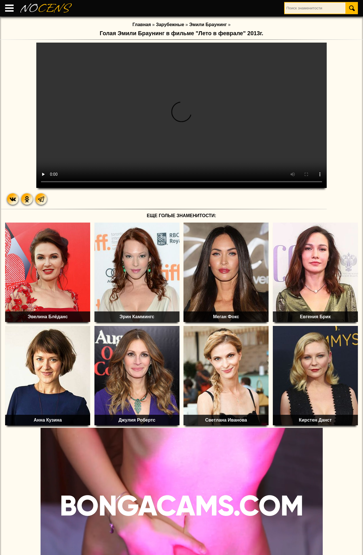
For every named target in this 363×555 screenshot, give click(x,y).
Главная (141, 24)
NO (45, 8)
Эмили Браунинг (208, 24)
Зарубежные (170, 24)
